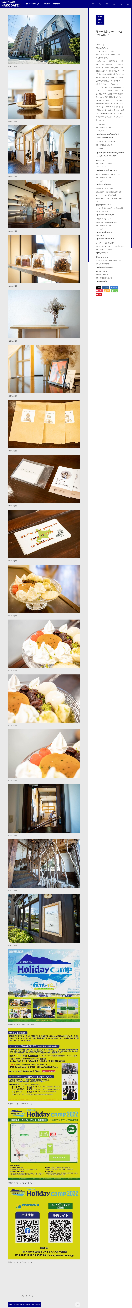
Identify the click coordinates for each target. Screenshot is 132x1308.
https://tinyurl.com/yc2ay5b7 (105, 215)
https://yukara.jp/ (101, 281)
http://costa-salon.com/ (103, 184)
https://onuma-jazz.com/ (104, 232)
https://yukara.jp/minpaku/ (104, 267)
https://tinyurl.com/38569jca (105, 239)
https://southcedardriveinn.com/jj (106, 170)
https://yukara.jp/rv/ (102, 253)
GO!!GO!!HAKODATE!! (21, 1304)
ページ (104, 167)
